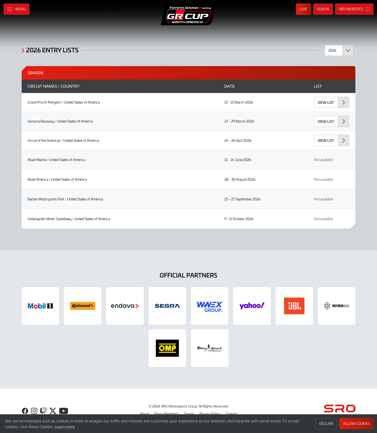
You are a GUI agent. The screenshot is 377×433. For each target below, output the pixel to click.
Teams (189, 413)
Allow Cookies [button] (356, 423)
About (144, 413)
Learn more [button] (65, 426)
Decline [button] (326, 423)
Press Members (166, 413)
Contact (231, 413)
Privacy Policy (209, 413)
